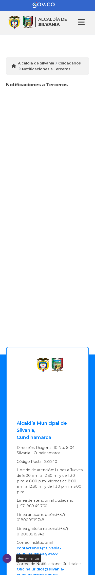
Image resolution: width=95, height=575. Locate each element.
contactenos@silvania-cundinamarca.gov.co (39, 551)
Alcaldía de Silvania (36, 63)
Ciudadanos (69, 63)
